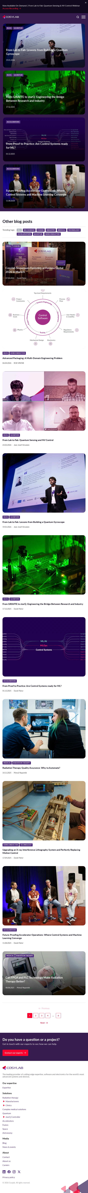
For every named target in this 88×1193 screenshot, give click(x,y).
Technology (74, 230)
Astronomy (7, 1133)
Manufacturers (12, 1101)
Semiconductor (52, 234)
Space (5, 1129)
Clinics (9, 1105)
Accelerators (24, 234)
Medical (61, 230)
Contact (6, 1157)
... (53, 1015)
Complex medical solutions (14, 1109)
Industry (51, 230)
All (19, 230)
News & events (9, 1147)
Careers (6, 1165)
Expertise (7, 1087)
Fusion (41, 230)
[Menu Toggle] (83, 17)
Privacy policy (9, 1177)
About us (7, 1161)
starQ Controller (13, 1117)
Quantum (38, 234)
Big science (29, 230)
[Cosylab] (13, 1068)
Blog (4, 1143)
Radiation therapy (10, 1097)
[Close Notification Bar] (85, 2)
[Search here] (78, 17)
